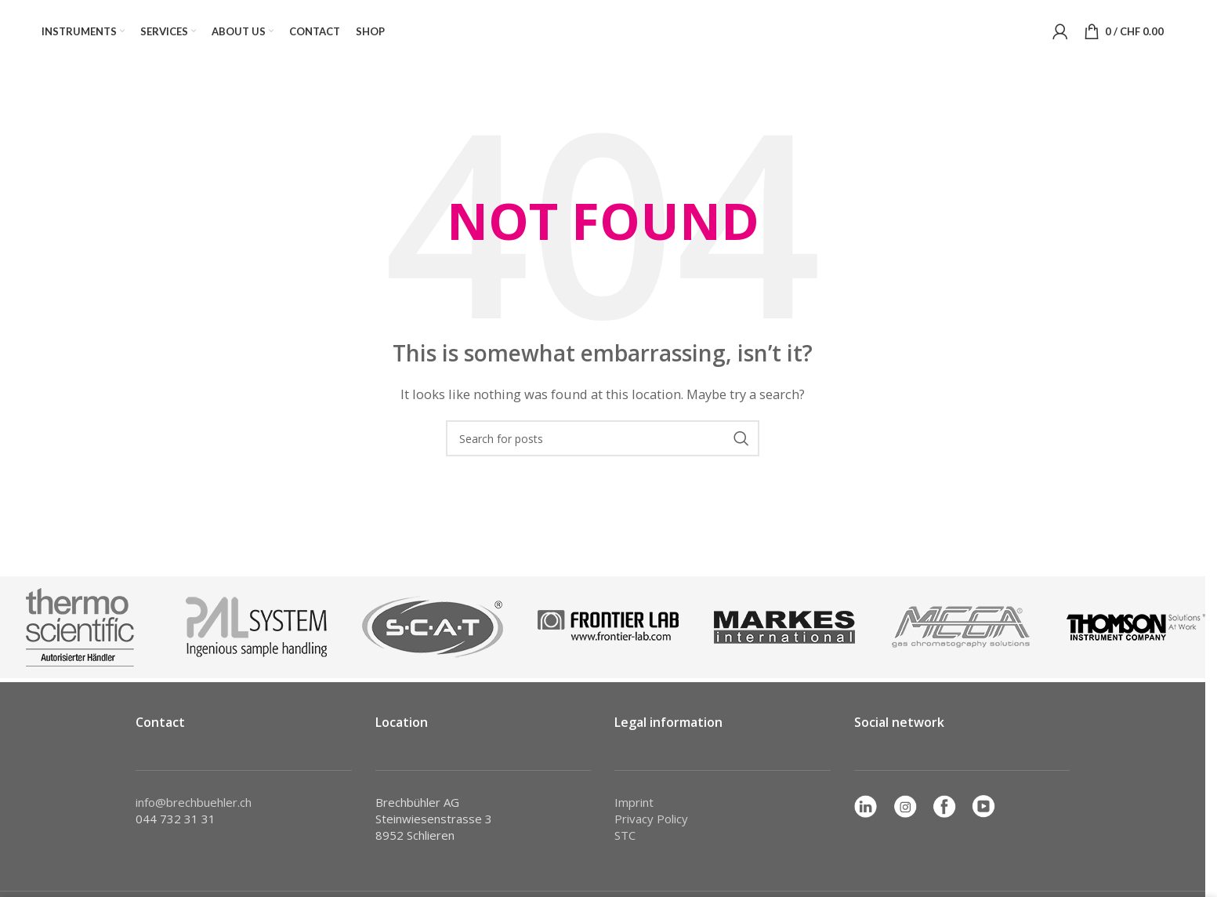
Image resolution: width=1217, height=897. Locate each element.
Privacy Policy (651, 818)
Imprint (634, 802)
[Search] (602, 438)
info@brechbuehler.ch (194, 802)
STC (625, 835)
